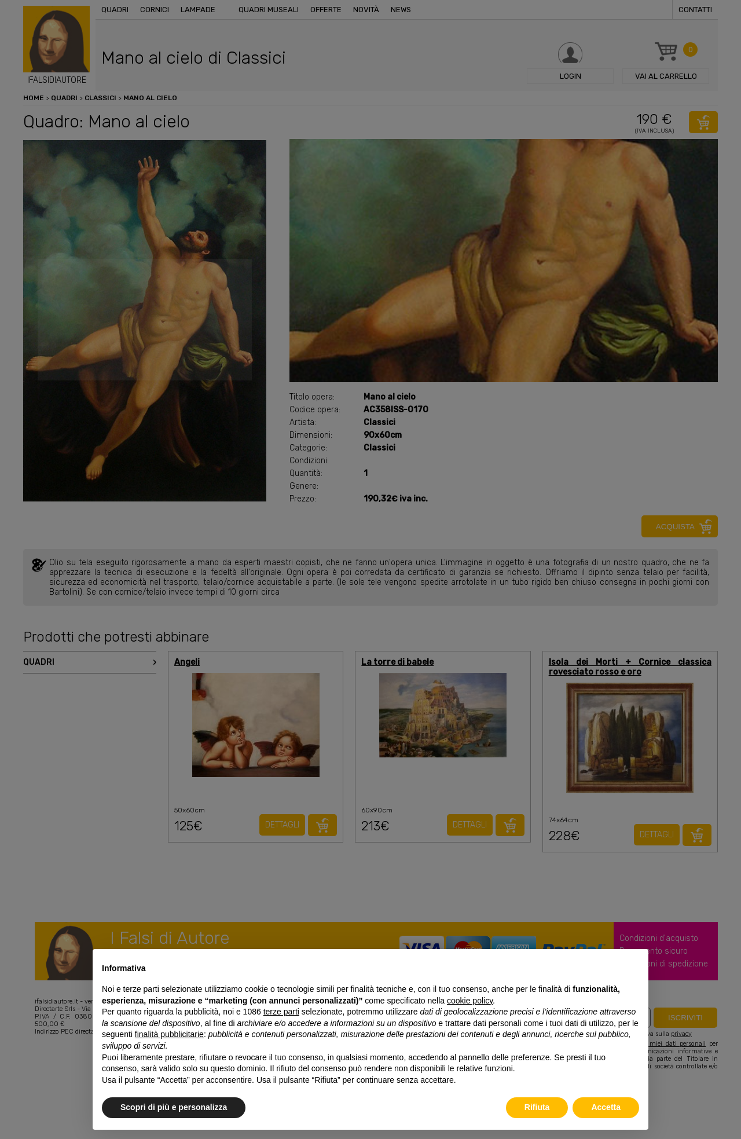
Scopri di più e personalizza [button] (173, 1107)
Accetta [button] (606, 1107)
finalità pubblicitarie (169, 1034)
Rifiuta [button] (537, 1107)
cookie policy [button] (470, 1000)
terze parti (281, 1011)
